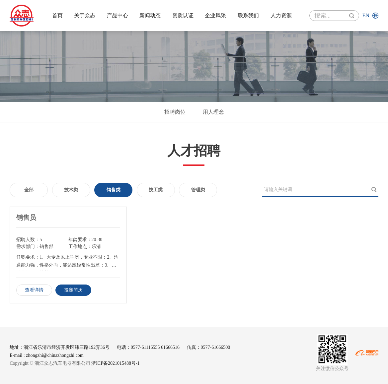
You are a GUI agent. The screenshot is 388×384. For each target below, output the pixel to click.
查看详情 (34, 290)
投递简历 (73, 290)
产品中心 (117, 15)
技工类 (156, 189)
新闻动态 (150, 15)
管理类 (198, 189)
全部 (29, 189)
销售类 (113, 189)
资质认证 (183, 15)
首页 (57, 15)
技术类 (71, 189)
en (365, 15)
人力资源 (281, 15)
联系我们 (248, 15)
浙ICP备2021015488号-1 (115, 363)
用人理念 (213, 112)
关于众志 (84, 15)
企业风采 (215, 15)
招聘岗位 (175, 112)
